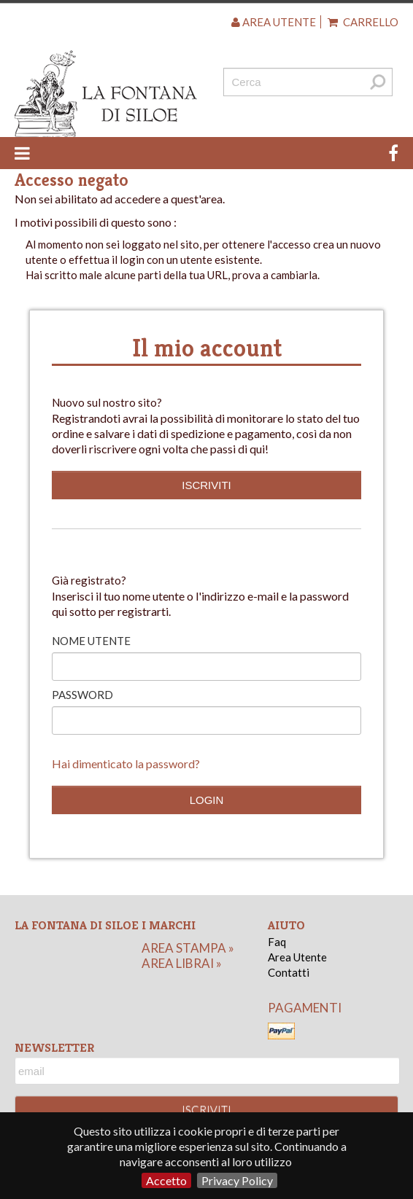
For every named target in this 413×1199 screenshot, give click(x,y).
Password (82, 694)
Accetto (166, 1180)
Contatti (288, 972)
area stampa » (188, 948)
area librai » (182, 963)
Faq (277, 941)
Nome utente (91, 640)
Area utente (273, 21)
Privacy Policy (237, 1180)
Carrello (363, 21)
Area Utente (297, 957)
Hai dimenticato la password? (126, 763)
